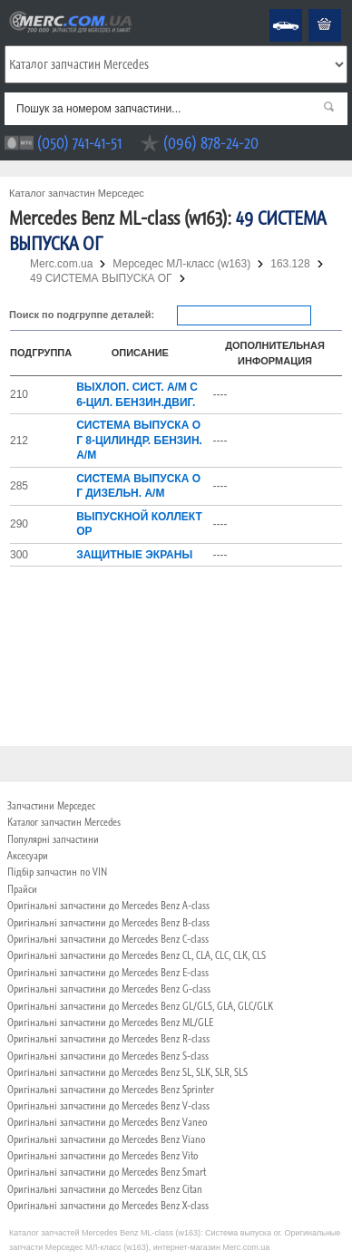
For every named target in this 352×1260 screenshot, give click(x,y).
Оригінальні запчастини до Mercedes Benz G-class (108, 989)
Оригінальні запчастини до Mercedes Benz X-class (108, 1205)
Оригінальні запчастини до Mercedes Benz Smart (106, 1172)
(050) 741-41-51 (79, 142)
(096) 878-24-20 (211, 142)
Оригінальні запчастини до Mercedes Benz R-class (108, 1038)
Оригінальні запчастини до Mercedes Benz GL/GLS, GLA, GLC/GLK (140, 1006)
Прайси (22, 889)
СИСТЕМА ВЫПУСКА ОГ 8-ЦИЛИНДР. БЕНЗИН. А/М (139, 440)
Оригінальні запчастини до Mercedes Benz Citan (104, 1189)
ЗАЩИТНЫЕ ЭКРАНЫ (134, 554)
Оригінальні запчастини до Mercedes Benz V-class (108, 1106)
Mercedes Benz (273, 9)
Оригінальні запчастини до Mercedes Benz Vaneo (107, 1122)
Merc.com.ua (2, 9)
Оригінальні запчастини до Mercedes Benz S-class (108, 1056)
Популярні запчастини (53, 839)
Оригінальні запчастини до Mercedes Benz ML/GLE (110, 1022)
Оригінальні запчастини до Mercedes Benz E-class (108, 972)
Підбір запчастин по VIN (57, 872)
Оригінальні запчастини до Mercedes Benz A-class (108, 905)
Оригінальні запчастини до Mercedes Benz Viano (106, 1139)
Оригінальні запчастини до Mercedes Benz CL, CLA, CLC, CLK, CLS (136, 955)
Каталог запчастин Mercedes (64, 822)
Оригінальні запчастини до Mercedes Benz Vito (102, 1155)
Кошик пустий (311, 9)
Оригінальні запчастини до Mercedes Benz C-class (108, 939)
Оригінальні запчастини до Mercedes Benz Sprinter (110, 1089)
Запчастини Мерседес (51, 806)
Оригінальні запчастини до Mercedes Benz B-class (108, 922)
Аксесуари (27, 855)
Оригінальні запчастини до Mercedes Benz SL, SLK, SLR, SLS (127, 1072)
